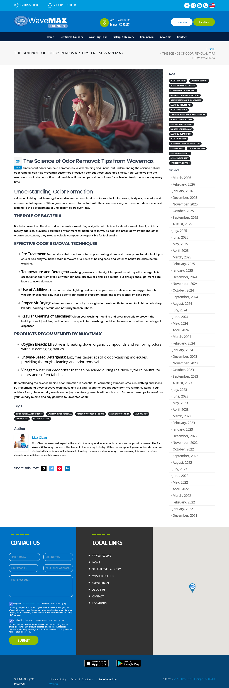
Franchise (182, 22)
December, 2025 (185, 195)
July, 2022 (180, 467)
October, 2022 (183, 447)
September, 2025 (185, 215)
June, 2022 (180, 473)
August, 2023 (182, 381)
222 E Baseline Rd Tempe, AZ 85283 (193, 677)
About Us (172, 37)
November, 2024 (185, 281)
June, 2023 (180, 394)
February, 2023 (184, 420)
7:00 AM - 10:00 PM (62, 5)
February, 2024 (184, 341)
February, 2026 (184, 182)
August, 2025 (182, 222)
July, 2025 (180, 228)
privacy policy (58, 677)
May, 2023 (180, 401)
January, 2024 (183, 348)
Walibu (53, 682)
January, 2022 (183, 507)
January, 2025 (183, 268)
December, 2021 (185, 513)
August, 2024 (182, 301)
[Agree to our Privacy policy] (11, 602)
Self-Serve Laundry (65, 37)
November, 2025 (185, 202)
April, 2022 (181, 487)
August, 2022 (182, 460)
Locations (204, 22)
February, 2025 (184, 262)
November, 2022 (185, 440)
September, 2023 (185, 374)
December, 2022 (185, 434)
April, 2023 (181, 407)
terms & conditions (31, 601)
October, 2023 (183, 367)
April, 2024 (181, 328)
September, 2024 (185, 295)
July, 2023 (180, 387)
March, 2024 (182, 334)
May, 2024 (180, 321)
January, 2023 (183, 427)
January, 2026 (183, 189)
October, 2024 (183, 288)
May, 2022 (180, 480)
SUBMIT (24, 638)
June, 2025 (180, 235)
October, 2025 (183, 209)
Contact (190, 37)
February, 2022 (184, 500)
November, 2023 (185, 361)
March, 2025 (182, 255)
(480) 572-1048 (26, 5)
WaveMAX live (102, 553)
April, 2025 (181, 248)
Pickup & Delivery (124, 37)
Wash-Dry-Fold (95, 37)
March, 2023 (182, 414)
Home (42, 37)
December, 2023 (185, 354)
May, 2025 (180, 242)
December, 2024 (185, 275)
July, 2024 (180, 308)
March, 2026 (182, 175)
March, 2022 (182, 493)
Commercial (151, 37)
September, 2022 (185, 454)
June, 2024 (180, 314)
